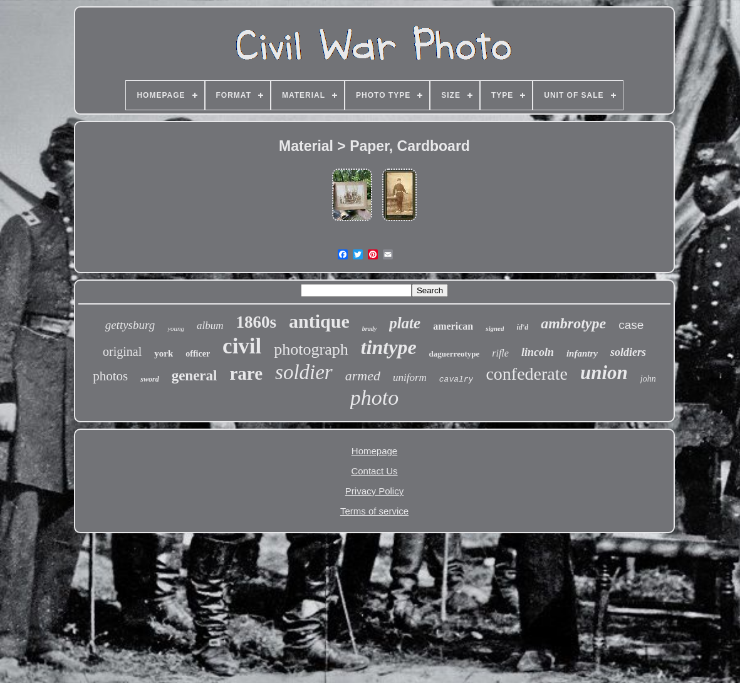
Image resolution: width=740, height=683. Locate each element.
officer (197, 353)
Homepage (374, 451)
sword (149, 379)
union (604, 372)
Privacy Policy (374, 491)
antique (319, 321)
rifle (500, 353)
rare (246, 373)
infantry (582, 353)
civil (241, 346)
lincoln (537, 352)
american (453, 326)
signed (495, 328)
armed (362, 375)
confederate (527, 373)
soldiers (628, 352)
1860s (256, 322)
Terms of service (374, 511)
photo (374, 397)
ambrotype (573, 323)
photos (110, 375)
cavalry (456, 379)
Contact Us (374, 471)
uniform (410, 377)
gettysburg (130, 324)
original (122, 351)
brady (369, 328)
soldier (304, 372)
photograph (311, 349)
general (194, 375)
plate (404, 323)
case (631, 324)
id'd (522, 327)
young (175, 328)
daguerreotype (454, 353)
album (210, 325)
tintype (389, 347)
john (648, 378)
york (163, 353)
